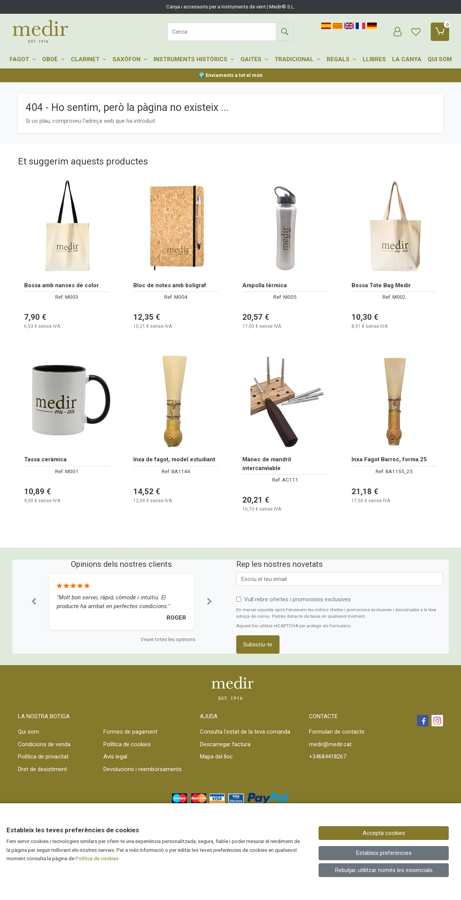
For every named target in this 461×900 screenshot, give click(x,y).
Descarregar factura (225, 744)
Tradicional (297, 59)
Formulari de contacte (337, 731)
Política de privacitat (43, 756)
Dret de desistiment (42, 769)
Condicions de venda (44, 744)
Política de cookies (127, 744)
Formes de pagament (130, 731)
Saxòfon (130, 59)
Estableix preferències (384, 853)
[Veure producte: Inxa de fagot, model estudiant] (176, 401)
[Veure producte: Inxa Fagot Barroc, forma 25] (394, 401)
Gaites (254, 59)
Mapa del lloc (216, 756)
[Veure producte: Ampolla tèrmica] (285, 227)
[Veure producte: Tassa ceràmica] (67, 401)
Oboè (53, 59)
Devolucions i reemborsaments (142, 769)
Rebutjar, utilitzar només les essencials (384, 870)
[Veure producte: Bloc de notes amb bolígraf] (176, 227)
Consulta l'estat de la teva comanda (245, 731)
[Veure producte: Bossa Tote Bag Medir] (394, 227)
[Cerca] (221, 32)
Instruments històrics (194, 59)
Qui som (440, 59)
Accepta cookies (384, 833)
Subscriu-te (257, 644)
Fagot (23, 59)
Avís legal (115, 756)
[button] (33, 602)
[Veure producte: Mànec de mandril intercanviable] (285, 401)
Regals (341, 59)
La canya (407, 59)
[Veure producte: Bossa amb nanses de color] (67, 227)
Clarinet (88, 59)
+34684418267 (327, 756)
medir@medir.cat (330, 744)
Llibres (374, 59)
